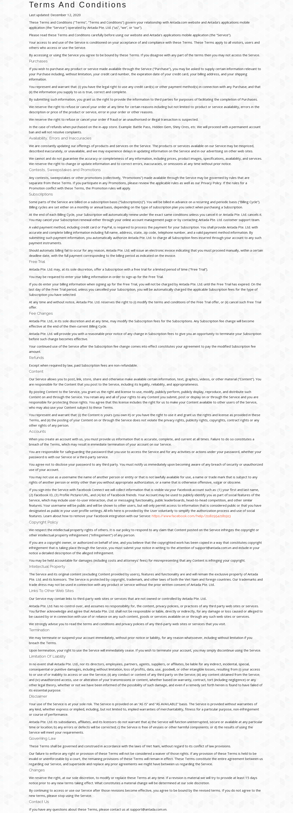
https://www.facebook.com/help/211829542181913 (191, 516)
